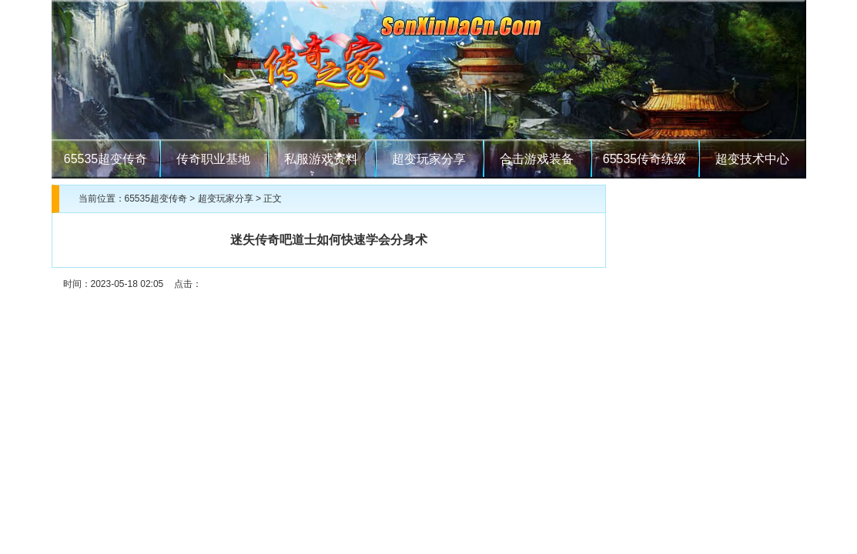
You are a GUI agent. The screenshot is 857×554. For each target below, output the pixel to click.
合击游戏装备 (537, 158)
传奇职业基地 (213, 158)
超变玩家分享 (429, 158)
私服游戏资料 (321, 158)
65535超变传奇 (106, 158)
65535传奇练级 (645, 158)
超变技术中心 (752, 158)
